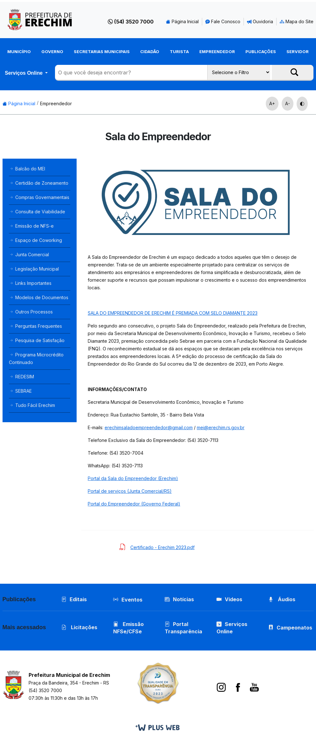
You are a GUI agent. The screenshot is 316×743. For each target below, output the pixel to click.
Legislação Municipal (34, 269)
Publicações (260, 51)
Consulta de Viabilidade (37, 211)
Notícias (179, 599)
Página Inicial (182, 21)
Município (19, 51)
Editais (74, 599)
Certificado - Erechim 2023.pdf (162, 547)
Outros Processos (31, 311)
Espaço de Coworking (35, 240)
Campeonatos (294, 627)
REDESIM (21, 376)
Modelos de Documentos (38, 297)
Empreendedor (217, 51)
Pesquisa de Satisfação (37, 340)
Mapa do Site (296, 21)
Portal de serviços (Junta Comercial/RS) (130, 491)
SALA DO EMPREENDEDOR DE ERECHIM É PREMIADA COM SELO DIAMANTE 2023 (173, 313)
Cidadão (149, 51)
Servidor (297, 51)
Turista (179, 51)
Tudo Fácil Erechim (32, 405)
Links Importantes (30, 283)
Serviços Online (24, 73)
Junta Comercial (29, 254)
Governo (52, 51)
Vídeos (229, 599)
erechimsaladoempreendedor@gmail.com (149, 427)
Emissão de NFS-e (31, 226)
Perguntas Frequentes (35, 326)
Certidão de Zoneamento (38, 183)
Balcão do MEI (27, 168)
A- (287, 103)
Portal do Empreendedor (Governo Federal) (134, 503)
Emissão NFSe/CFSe (128, 628)
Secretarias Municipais (102, 51)
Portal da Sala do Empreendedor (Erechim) (133, 478)
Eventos (131, 599)
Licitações (79, 627)
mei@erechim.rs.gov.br (220, 427)
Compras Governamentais (39, 197)
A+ (272, 103)
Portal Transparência (183, 628)
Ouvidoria (260, 21)
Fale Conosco (222, 21)
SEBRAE (20, 391)
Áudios (281, 599)
